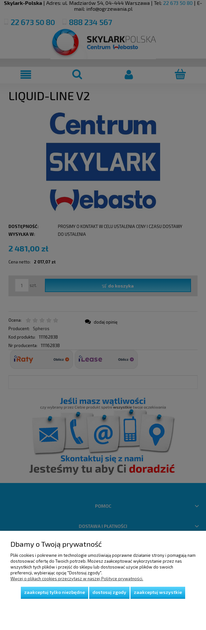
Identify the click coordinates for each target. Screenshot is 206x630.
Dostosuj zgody (109, 592)
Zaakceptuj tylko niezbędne (54, 592)
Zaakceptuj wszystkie (158, 592)
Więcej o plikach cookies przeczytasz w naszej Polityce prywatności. (76, 578)
